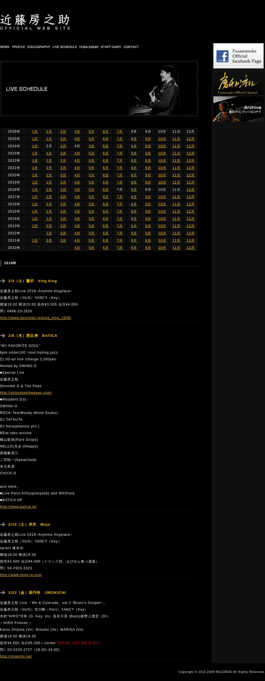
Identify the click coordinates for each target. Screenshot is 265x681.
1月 (35, 132)
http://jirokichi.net (16, 656)
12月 (191, 139)
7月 (120, 132)
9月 (148, 139)
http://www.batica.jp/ (18, 507)
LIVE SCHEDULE (65, 46)
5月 (92, 132)
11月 (176, 139)
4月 (77, 132)
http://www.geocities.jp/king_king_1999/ (35, 318)
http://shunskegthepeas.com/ (26, 393)
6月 (106, 132)
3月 (63, 132)
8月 (134, 139)
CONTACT (131, 46)
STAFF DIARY (111, 46)
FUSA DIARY (89, 46)
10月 (162, 139)
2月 (49, 132)
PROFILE (18, 46)
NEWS (5, 46)
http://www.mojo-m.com (21, 575)
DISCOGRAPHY (39, 46)
